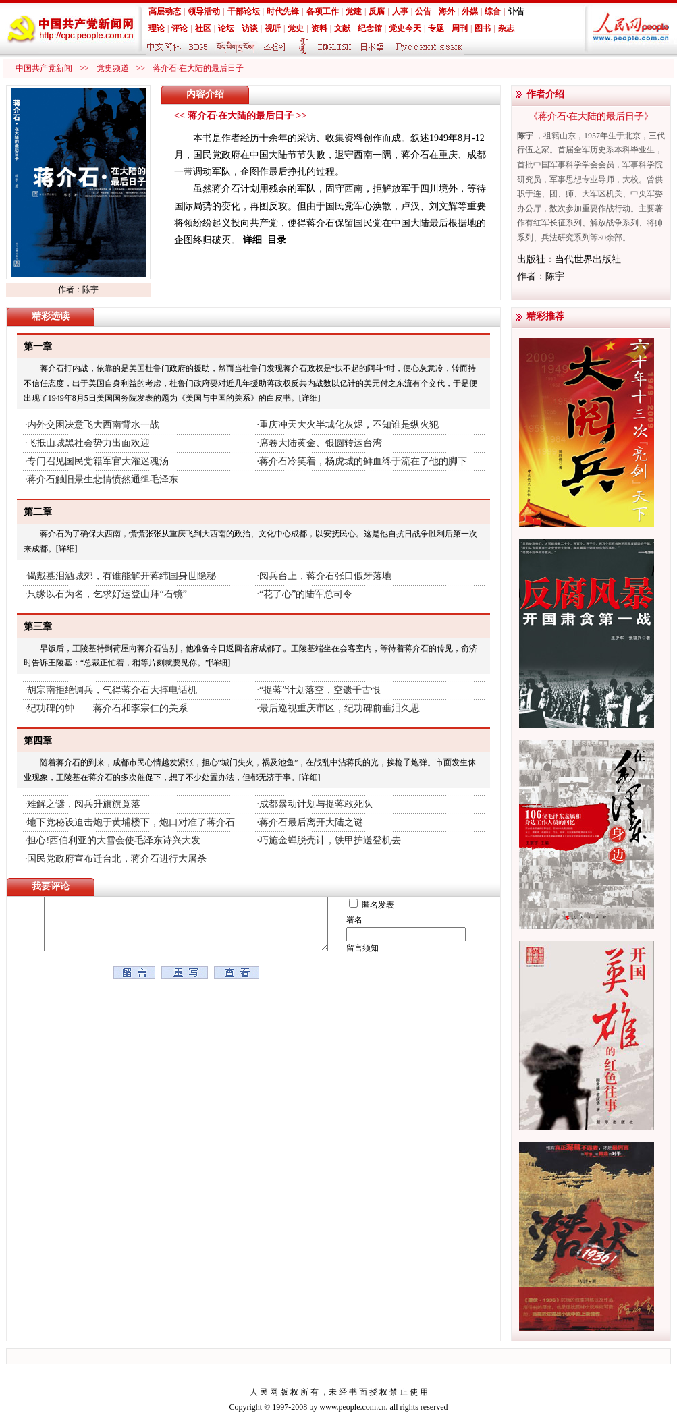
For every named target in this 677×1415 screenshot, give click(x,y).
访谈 (250, 28)
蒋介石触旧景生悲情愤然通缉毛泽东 (102, 479)
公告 (423, 11)
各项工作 (322, 11)
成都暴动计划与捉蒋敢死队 (316, 804)
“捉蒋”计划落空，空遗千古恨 (320, 690)
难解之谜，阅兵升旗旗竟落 (83, 804)
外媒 (470, 11)
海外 (447, 11)
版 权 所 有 (299, 1392)
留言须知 (372, 948)
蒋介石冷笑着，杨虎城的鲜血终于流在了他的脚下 (363, 461)
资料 (319, 28)
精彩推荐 (545, 316)
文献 (342, 28)
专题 (436, 28)
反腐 (377, 11)
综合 (493, 11)
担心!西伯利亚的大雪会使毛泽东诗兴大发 (113, 840)
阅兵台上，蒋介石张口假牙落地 (325, 576)
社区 (203, 28)
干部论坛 (243, 11)
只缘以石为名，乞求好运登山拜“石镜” (106, 594)
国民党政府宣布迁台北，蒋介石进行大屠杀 (117, 859)
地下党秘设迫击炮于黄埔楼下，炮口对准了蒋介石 (131, 822)
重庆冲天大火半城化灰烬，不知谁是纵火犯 (349, 425)
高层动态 (164, 11)
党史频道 (113, 68)
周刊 (460, 28)
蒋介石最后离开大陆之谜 (311, 822)
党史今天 (405, 28)
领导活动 (204, 11)
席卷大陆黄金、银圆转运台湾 (320, 443)
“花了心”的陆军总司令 (305, 594)
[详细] (310, 398)
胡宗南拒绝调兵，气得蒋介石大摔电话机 (112, 690)
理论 (156, 28)
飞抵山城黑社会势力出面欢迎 (88, 443)
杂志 (506, 28)
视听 (273, 28)
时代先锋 (283, 11)
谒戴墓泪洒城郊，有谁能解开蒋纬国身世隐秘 (121, 576)
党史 (296, 28)
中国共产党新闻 (44, 68)
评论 (179, 28)
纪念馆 (370, 28)
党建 (354, 11)
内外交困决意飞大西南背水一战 (93, 425)
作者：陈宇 (78, 289)
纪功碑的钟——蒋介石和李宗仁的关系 (107, 708)
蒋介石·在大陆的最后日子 (198, 68)
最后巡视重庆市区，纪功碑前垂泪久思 (339, 708)
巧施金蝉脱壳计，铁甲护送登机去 (330, 840)
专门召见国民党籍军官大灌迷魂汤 (98, 461)
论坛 (226, 28)
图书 (483, 28)
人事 (400, 11)
